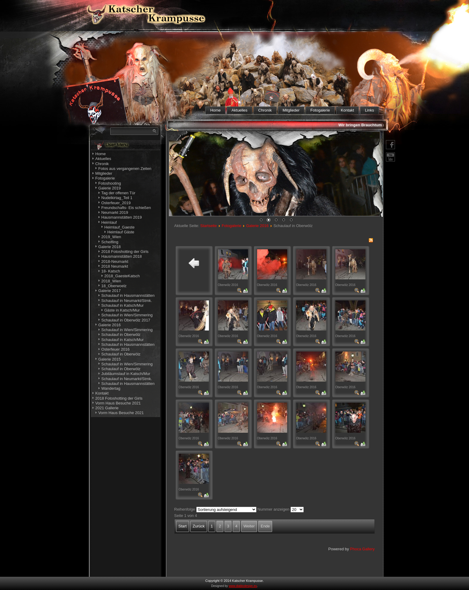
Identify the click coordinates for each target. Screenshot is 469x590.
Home (215, 110)
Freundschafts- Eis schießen (126, 207)
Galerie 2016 (109, 325)
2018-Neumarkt (115, 261)
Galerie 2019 (109, 188)
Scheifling (109, 242)
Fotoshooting (109, 183)
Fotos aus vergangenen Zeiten (124, 168)
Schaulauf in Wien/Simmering (127, 315)
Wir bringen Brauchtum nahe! (368, 125)
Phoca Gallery (362, 549)
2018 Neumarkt (114, 266)
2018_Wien (111, 281)
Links (369, 110)
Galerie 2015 (109, 359)
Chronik (265, 110)
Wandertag (110, 388)
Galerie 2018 (109, 246)
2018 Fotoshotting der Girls (125, 251)
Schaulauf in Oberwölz (121, 334)
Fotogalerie (320, 110)
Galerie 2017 (109, 290)
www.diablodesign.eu (243, 586)
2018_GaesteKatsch (122, 276)
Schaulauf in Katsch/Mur (122, 305)
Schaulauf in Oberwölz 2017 (126, 320)
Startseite (208, 225)
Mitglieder (291, 110)
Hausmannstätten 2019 (121, 217)
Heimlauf (109, 222)
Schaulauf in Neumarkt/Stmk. (126, 300)
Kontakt (347, 110)
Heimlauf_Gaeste (119, 227)
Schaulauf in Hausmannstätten (128, 295)
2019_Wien (111, 237)
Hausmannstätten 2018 (121, 256)
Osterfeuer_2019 (116, 203)
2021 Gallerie (107, 408)
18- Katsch (110, 271)
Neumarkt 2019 (114, 212)
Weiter (249, 526)
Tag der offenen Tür (118, 193)
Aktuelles (239, 110)
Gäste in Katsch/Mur (122, 310)
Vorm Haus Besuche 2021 (118, 403)
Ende (265, 526)
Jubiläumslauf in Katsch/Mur (126, 373)
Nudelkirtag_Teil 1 (116, 197)
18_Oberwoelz (114, 286)
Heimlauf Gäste (121, 232)
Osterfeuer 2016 (115, 349)
